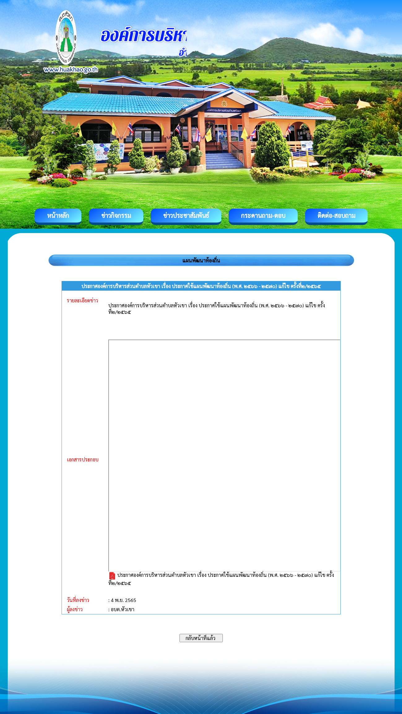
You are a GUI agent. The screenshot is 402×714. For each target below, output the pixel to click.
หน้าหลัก (58, 215)
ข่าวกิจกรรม (116, 215)
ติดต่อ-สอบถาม (336, 215)
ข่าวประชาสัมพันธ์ (186, 215)
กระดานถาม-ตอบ (263, 215)
